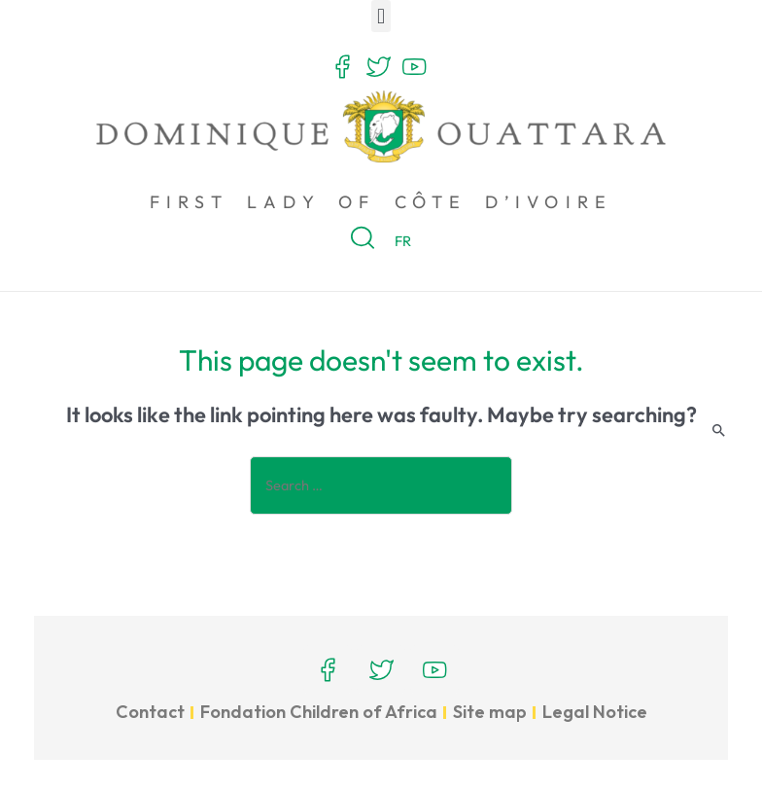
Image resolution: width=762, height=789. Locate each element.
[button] (380, 16)
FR (405, 241)
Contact (150, 711)
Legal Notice (594, 711)
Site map (490, 711)
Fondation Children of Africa (318, 711)
